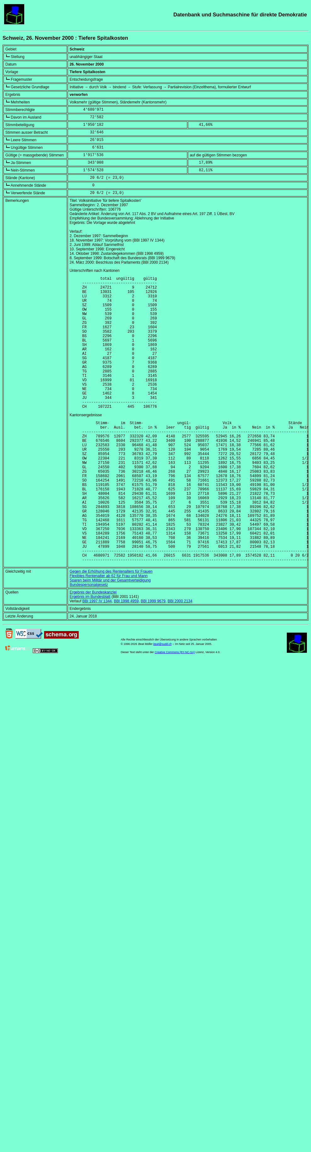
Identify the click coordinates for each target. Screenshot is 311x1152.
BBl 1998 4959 (126, 660)
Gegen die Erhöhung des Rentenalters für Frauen (111, 630)
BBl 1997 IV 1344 (97, 660)
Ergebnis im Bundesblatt (90, 655)
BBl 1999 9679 (153, 660)
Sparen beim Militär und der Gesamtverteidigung (110, 639)
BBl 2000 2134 (179, 660)
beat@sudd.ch (162, 702)
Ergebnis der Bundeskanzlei (93, 651)
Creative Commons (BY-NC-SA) (175, 710)
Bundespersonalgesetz (89, 643)
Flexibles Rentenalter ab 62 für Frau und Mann (109, 634)
